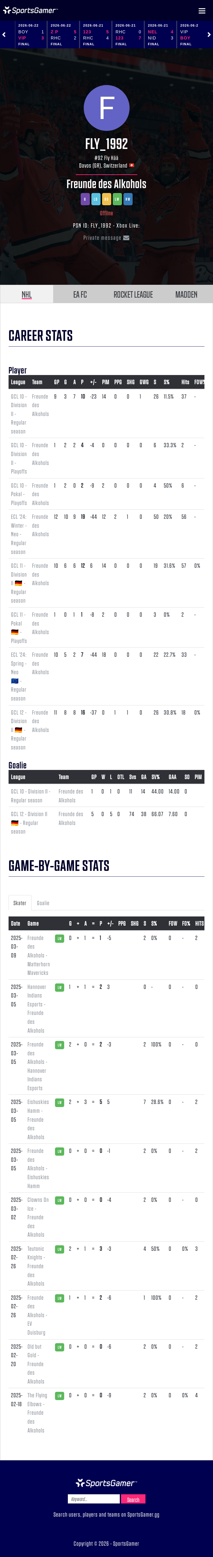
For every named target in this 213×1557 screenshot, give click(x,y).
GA (143, 776)
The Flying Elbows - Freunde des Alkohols (37, 1412)
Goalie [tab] (43, 902)
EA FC (80, 293)
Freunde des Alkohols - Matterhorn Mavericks (39, 955)
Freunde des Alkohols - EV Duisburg (37, 1315)
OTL (120, 776)
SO (187, 776)
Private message (106, 237)
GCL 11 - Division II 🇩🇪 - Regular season (19, 583)
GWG (144, 381)
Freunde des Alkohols (107, 183)
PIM (105, 381)
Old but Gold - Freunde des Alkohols (36, 1364)
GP (56, 381)
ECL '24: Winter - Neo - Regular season (19, 534)
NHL (27, 293)
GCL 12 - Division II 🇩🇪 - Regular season (19, 729)
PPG (118, 381)
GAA (172, 776)
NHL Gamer (30, 10)
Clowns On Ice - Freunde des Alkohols (38, 1217)
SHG (131, 381)
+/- (93, 381)
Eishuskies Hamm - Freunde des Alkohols (38, 1119)
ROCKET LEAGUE (133, 293)
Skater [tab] (20, 902)
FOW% (200, 381)
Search (133, 1499)
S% (167, 381)
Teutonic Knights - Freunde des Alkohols (36, 1266)
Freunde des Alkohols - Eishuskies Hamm (38, 1168)
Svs (132, 776)
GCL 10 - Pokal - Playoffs (19, 493)
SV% (156, 776)
